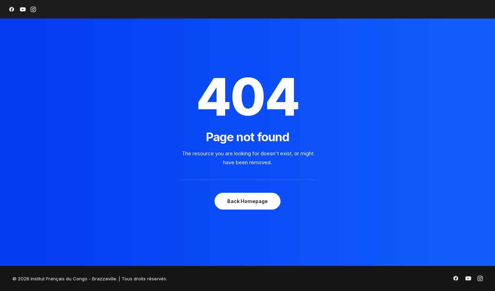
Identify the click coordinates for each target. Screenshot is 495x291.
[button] (11, 9)
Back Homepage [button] (247, 201)
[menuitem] (11, 9)
